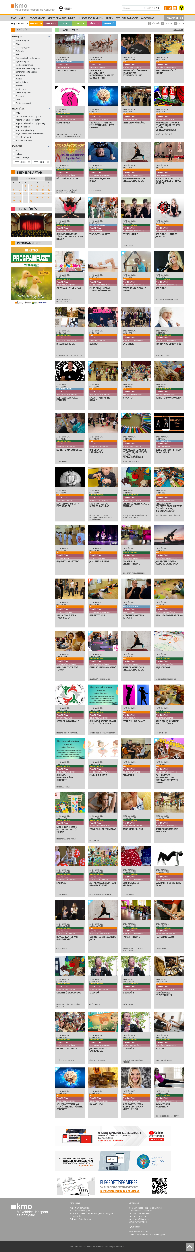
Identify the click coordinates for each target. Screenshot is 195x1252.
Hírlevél (154, 23)
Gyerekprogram (22, 61)
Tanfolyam (50, 23)
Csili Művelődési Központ (80, 1219)
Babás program (22, 40)
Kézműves (20, 75)
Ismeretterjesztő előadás (26, 72)
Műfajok (17, 36)
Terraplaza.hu (76, 1216)
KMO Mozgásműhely (25, 130)
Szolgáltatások (127, 18)
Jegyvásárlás (174, 18)
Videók (179, 23)
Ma (17, 150)
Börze (18, 44)
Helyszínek (18, 108)
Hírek (109, 18)
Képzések (94, 23)
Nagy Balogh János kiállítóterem (30, 133)
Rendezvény (36, 23)
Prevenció (109, 23)
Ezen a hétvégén (23, 157)
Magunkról (19, 18)
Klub (65, 23)
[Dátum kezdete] (22, 162)
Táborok (79, 23)
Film (17, 54)
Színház (19, 99)
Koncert (19, 85)
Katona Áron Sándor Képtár (28, 120)
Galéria (166, 23)
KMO (18, 113)
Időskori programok (24, 65)
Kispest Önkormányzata (80, 1208)
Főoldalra (178, 30)
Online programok (23, 92)
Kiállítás (19, 78)
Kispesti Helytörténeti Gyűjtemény (30, 123)
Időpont (17, 146)
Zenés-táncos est (23, 103)
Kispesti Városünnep (61, 18)
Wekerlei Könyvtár (23, 137)
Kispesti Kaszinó (23, 126)
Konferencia (21, 89)
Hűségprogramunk (90, 18)
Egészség (20, 51)
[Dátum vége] (41, 162)
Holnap (19, 154)
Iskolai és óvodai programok (28, 68)
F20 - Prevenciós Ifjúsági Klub (28, 116)
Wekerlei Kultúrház (24, 140)
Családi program (23, 47)
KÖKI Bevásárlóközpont (80, 1210)
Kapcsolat (147, 18)
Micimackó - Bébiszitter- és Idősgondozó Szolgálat (92, 1213)
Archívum (151, 8)
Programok (37, 18)
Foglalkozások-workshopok (28, 58)
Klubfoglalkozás (22, 82)
